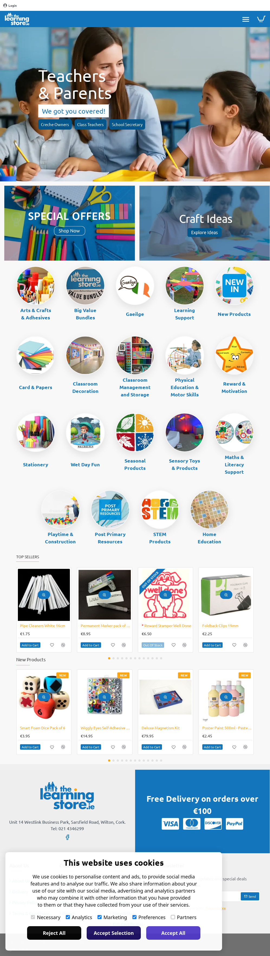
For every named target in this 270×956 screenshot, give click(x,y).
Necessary (45, 917)
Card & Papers (35, 387)
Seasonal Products (135, 464)
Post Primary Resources (110, 537)
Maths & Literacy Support (234, 464)
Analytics (79, 917)
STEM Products (160, 537)
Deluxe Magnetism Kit (161, 727)
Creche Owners (55, 124)
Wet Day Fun (85, 464)
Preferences (148, 917)
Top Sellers (27, 556)
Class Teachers (90, 124)
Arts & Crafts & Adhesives (35, 313)
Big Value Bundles (85, 313)
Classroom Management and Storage (135, 387)
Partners (183, 917)
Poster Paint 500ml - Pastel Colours (227, 727)
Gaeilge (135, 314)
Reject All (54, 933)
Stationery (35, 464)
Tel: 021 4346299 (67, 828)
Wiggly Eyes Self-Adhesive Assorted (106, 727)
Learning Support (184, 313)
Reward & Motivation (234, 387)
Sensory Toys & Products (184, 464)
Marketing (112, 917)
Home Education (209, 537)
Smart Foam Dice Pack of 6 (42, 727)
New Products (234, 314)
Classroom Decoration (85, 387)
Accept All (173, 933)
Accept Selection (114, 933)
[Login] (10, 5)
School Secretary (127, 124)
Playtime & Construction (60, 537)
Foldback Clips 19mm (220, 625)
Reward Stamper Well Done (166, 625)
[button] (44, 595)
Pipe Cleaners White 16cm (42, 625)
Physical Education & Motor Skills (185, 387)
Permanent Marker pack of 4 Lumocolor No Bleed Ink (106, 625)
